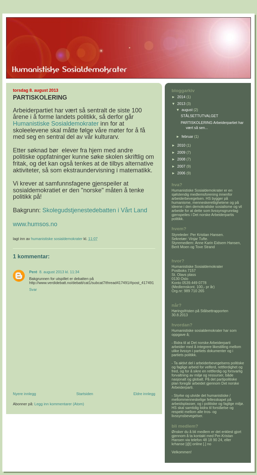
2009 (181, 152)
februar (188, 136)
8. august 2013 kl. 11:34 (59, 272)
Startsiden (84, 394)
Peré (33, 272)
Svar (33, 289)
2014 (181, 97)
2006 (181, 173)
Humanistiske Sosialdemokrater (56, 123)
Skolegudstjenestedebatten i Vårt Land (94, 210)
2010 (181, 145)
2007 (181, 166)
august (188, 110)
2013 (181, 104)
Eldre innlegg (145, 394)
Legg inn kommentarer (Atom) (59, 404)
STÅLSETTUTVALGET (199, 116)
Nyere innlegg (24, 394)
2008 (181, 159)
